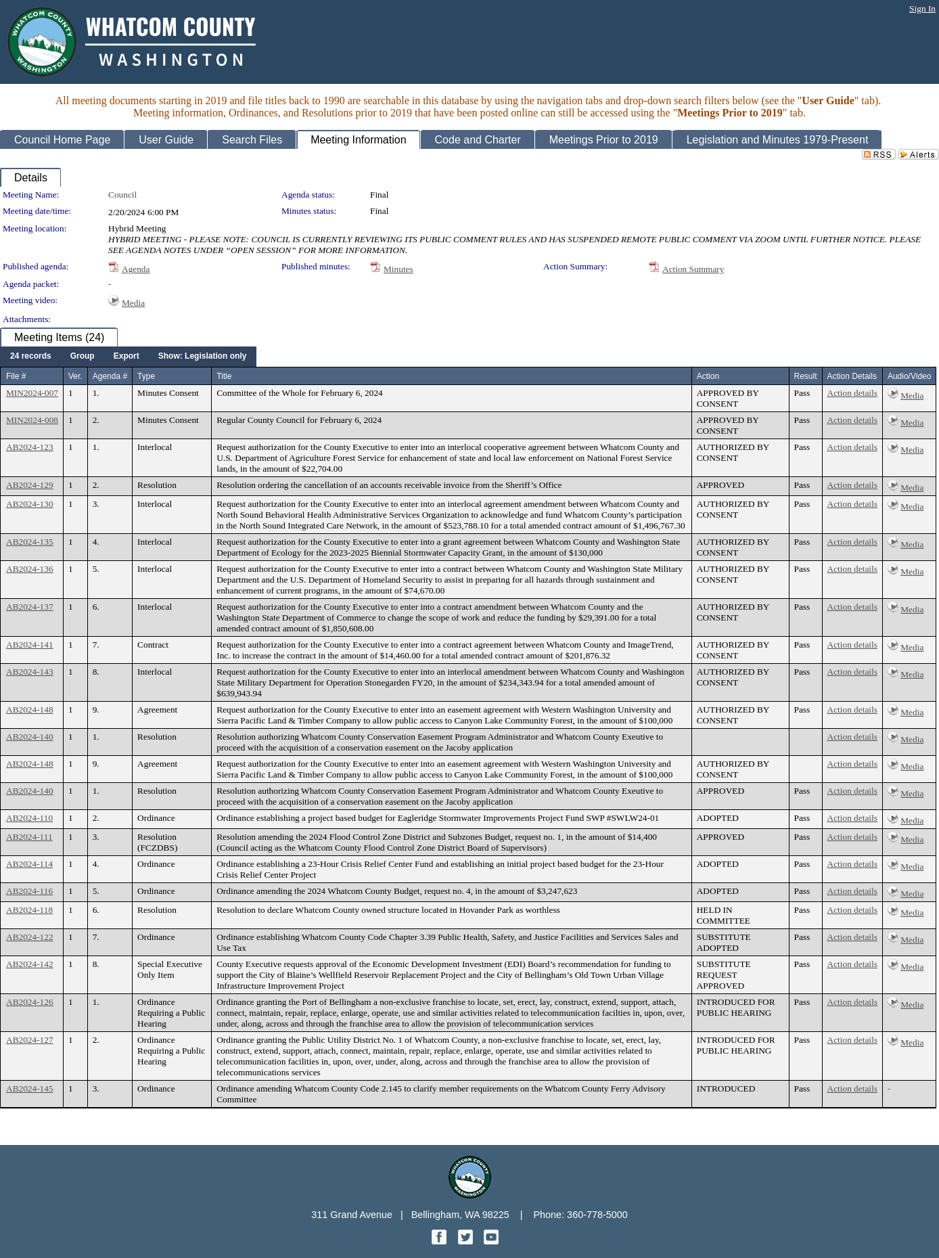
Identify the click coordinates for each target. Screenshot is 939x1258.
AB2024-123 (29, 447)
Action (708, 376)
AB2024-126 (29, 1002)
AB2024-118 (29, 910)
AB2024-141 (29, 644)
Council (122, 194)
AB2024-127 (29, 1040)
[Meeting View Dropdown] (202, 357)
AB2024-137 (29, 607)
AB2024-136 (29, 569)
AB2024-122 (29, 937)
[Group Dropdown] (82, 357)
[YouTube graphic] (491, 1240)
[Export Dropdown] (126, 357)
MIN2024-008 (32, 420)
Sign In (922, 8)
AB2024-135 (29, 542)
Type (146, 376)
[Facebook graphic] (440, 1240)
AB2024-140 (29, 737)
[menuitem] (31, 356)
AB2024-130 (29, 504)
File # (16, 376)
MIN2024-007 (32, 393)
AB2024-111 (29, 837)
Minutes (398, 269)
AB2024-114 (29, 864)
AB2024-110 (29, 818)
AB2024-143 (29, 672)
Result (805, 376)
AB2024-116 (29, 891)
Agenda (136, 269)
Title (223, 376)
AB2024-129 (29, 485)
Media (133, 303)
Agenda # (110, 376)
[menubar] (128, 356)
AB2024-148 (29, 709)
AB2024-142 (29, 964)
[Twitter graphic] (467, 1240)
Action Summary (693, 269)
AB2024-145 (29, 1088)
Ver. (75, 376)
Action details (852, 393)
